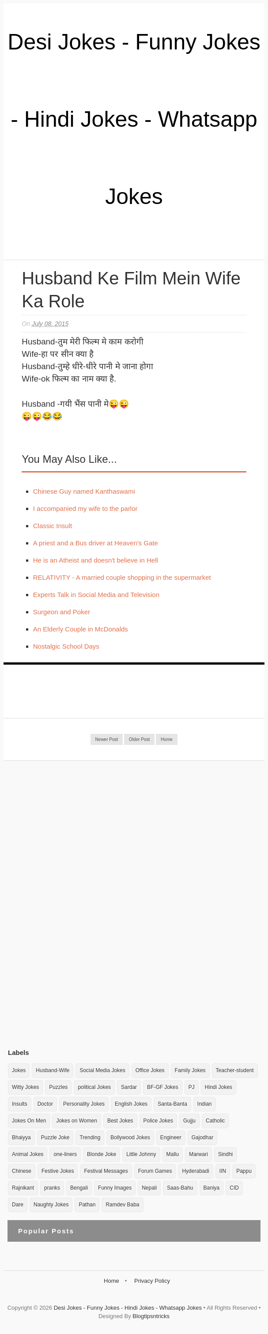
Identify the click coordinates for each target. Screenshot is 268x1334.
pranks (52, 1188)
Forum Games (155, 1171)
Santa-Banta (172, 1104)
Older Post (139, 739)
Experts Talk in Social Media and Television (96, 594)
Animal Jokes (27, 1154)
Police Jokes (158, 1121)
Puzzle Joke (55, 1137)
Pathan (87, 1205)
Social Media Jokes (102, 1070)
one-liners (65, 1154)
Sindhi (225, 1154)
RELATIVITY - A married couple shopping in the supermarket (122, 577)
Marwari (198, 1154)
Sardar (129, 1087)
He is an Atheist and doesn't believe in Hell (95, 560)
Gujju (189, 1121)
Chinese (21, 1171)
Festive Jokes (58, 1171)
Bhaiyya (21, 1137)
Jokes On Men (29, 1121)
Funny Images (115, 1188)
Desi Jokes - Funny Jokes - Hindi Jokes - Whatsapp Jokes (134, 119)
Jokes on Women (76, 1121)
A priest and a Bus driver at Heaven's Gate (95, 543)
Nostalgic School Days (66, 646)
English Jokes (131, 1104)
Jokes (19, 1070)
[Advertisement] (74, 904)
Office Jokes (150, 1070)
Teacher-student (235, 1070)
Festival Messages (106, 1171)
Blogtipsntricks (151, 1316)
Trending (89, 1137)
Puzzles (58, 1087)
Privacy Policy (152, 1280)
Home (167, 739)
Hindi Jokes (218, 1087)
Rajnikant (23, 1188)
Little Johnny (141, 1154)
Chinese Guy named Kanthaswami (84, 491)
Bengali (79, 1188)
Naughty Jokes (51, 1205)
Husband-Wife (52, 1070)
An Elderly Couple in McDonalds (80, 629)
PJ (192, 1087)
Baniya (212, 1188)
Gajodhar (202, 1137)
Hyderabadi (195, 1171)
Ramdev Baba (122, 1205)
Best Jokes (120, 1121)
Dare (17, 1205)
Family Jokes (190, 1070)
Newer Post (106, 739)
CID (234, 1188)
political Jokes (94, 1087)
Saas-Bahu (180, 1188)
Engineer (170, 1137)
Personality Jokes (84, 1104)
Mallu (172, 1154)
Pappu (244, 1171)
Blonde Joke (101, 1154)
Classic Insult (52, 525)
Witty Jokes (25, 1087)
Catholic (215, 1121)
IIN (222, 1171)
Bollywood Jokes (130, 1137)
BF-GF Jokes (162, 1087)
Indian (204, 1104)
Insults (19, 1104)
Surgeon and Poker (61, 612)
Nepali (149, 1188)
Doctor (45, 1104)
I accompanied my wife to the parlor (85, 508)
